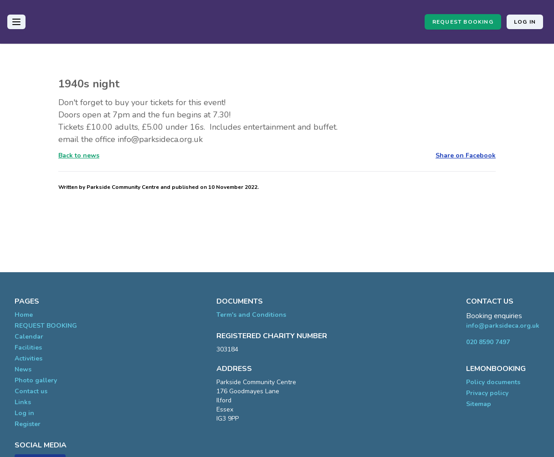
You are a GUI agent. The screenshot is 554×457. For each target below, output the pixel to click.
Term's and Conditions (251, 314)
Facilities (28, 347)
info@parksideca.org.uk (502, 325)
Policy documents (493, 382)
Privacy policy (487, 393)
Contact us (31, 391)
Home (24, 314)
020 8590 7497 (488, 342)
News (23, 369)
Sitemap (478, 404)
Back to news (78, 155)
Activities (28, 358)
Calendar (29, 336)
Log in (525, 21)
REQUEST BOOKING (462, 21)
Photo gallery (36, 380)
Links (23, 402)
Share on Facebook (466, 155)
